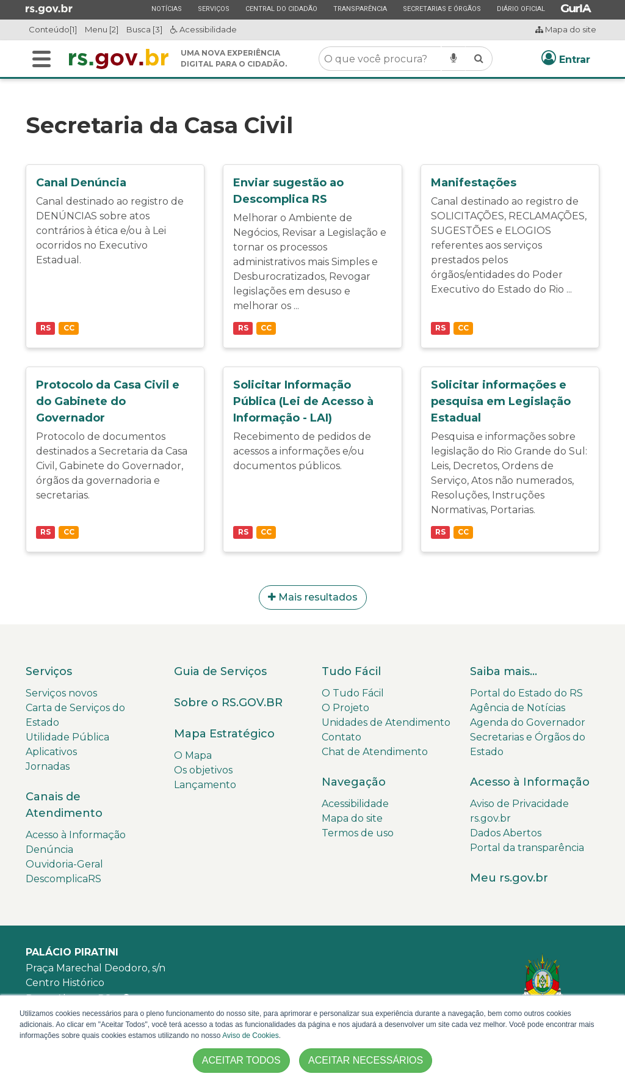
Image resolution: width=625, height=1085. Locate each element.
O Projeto (345, 708)
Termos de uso (358, 833)
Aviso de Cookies (250, 1035)
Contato (341, 737)
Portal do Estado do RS (526, 693)
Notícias (166, 8)
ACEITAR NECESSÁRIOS (365, 1060)
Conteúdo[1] (53, 29)
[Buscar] (41, 59)
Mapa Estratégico (224, 733)
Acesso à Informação (76, 835)
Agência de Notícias (517, 708)
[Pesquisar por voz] (453, 58)
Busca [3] (144, 29)
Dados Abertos (505, 833)
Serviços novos (61, 693)
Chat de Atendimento (375, 752)
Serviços (213, 8)
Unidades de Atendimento (386, 722)
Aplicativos (51, 752)
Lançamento (205, 785)
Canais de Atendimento (64, 805)
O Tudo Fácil (353, 693)
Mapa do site (565, 29)
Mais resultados (313, 597)
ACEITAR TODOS (241, 1060)
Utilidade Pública (67, 737)
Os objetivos (203, 770)
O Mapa (193, 755)
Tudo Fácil (351, 671)
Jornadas (48, 766)
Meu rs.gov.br (509, 878)
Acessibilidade (203, 29)
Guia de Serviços (220, 671)
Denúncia (49, 849)
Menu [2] (101, 29)
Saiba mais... (503, 671)
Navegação (354, 782)
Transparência (360, 8)
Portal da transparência (527, 847)
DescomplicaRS (63, 879)
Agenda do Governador (527, 722)
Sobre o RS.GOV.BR (228, 702)
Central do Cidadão (281, 8)
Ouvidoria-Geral (64, 864)
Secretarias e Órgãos (441, 8)
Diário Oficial (520, 8)
